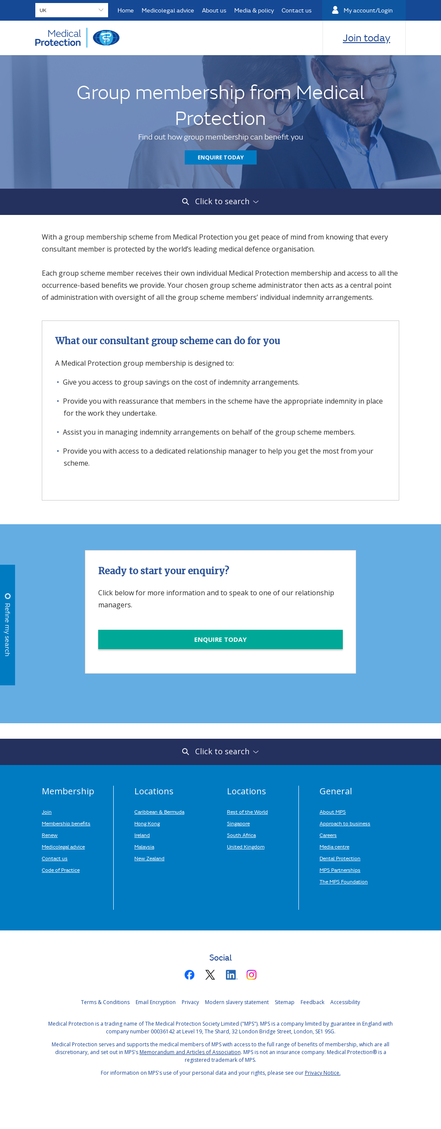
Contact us (55, 858)
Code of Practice (61, 869)
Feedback (312, 1002)
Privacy (190, 1002)
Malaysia (144, 846)
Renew (50, 834)
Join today (366, 37)
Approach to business (345, 823)
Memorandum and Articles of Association (190, 1052)
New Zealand (149, 858)
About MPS (333, 811)
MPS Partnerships (340, 869)
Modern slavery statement (237, 1002)
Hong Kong (147, 823)
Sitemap (285, 1002)
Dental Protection (340, 858)
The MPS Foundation (344, 881)
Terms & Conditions (105, 1002)
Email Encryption (156, 1002)
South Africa (241, 834)
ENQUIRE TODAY (220, 639)
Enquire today (221, 157)
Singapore (238, 823)
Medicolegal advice (63, 846)
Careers (328, 834)
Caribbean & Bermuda (159, 811)
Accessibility (345, 1002)
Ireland (142, 834)
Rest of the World (247, 811)
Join (47, 811)
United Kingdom (245, 846)
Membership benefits (66, 823)
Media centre (334, 846)
